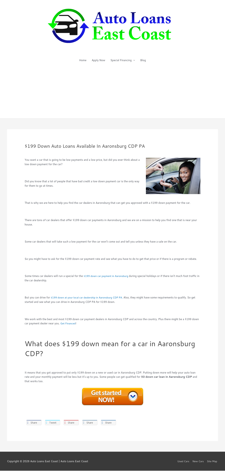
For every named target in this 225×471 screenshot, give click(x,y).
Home (82, 60)
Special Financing (120, 60)
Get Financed (68, 323)
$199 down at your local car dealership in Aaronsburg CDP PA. (88, 297)
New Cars (198, 461)
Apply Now (98, 60)
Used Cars (182, 461)
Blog (143, 60)
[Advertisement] (112, 92)
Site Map (212, 461)
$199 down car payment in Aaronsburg (107, 276)
